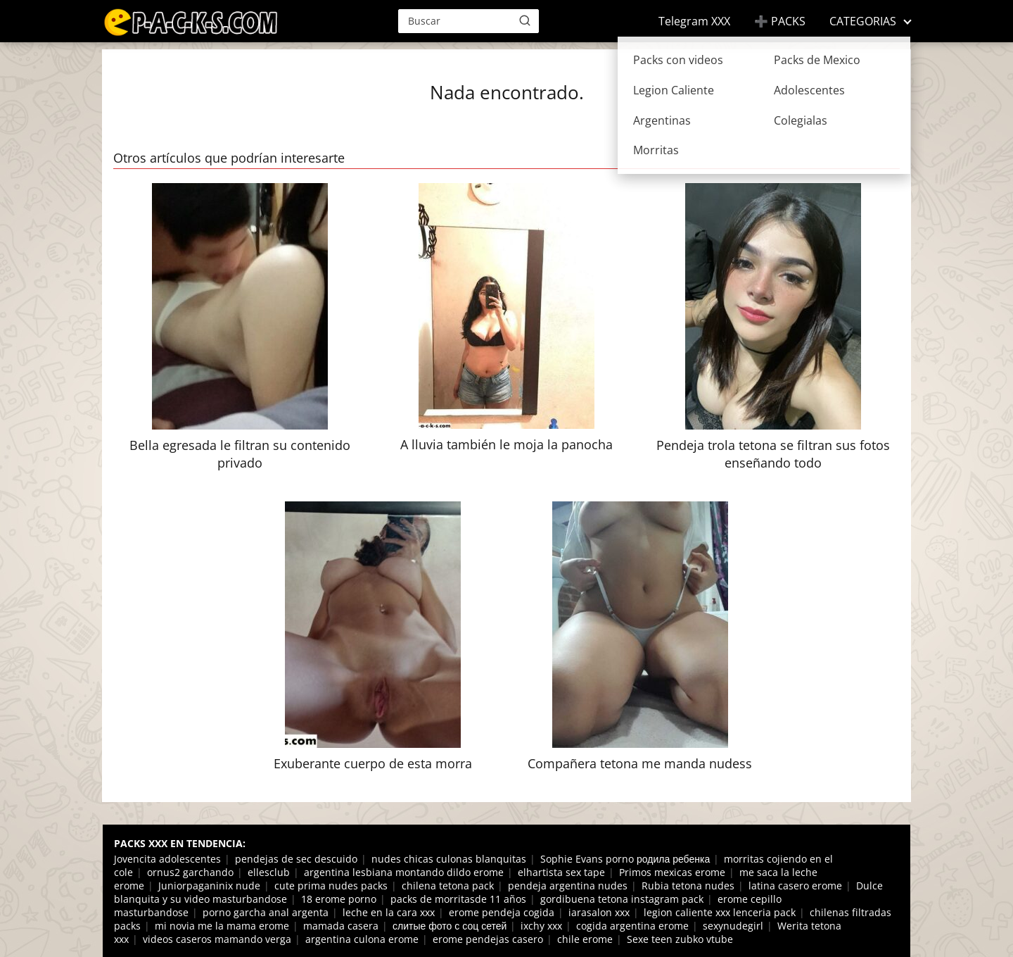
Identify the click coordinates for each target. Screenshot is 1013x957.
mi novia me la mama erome (222, 925)
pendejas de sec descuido (296, 858)
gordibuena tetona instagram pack (621, 899)
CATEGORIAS (862, 21)
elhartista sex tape (561, 872)
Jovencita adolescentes (167, 858)
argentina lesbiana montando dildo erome (404, 872)
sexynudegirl (733, 925)
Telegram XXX (694, 21)
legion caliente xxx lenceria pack (720, 912)
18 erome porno (338, 899)
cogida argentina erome (632, 925)
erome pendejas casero (488, 939)
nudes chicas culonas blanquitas (448, 858)
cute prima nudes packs (331, 885)
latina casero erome (795, 885)
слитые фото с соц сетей (450, 925)
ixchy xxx (541, 925)
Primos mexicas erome (672, 872)
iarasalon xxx (599, 912)
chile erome (585, 939)
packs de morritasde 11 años (458, 899)
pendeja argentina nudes (567, 885)
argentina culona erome (362, 939)
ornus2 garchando (190, 872)
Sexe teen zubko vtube (680, 939)
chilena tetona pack (448, 885)
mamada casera (340, 925)
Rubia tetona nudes (688, 885)
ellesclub (269, 872)
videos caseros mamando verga (217, 939)
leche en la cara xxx (389, 912)
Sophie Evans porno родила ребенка (625, 858)
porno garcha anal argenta (266, 912)
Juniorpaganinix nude (209, 885)
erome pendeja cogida (501, 912)
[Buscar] (525, 20)
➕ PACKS (779, 21)
